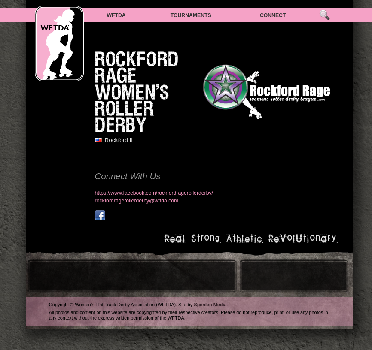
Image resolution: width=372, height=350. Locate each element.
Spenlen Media (210, 304)
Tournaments (191, 15)
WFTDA (116, 15)
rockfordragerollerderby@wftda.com (137, 201)
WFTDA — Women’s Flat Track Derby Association (59, 43)
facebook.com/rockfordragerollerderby (100, 215)
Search (324, 15)
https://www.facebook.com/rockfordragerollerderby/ (154, 193)
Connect (273, 15)
